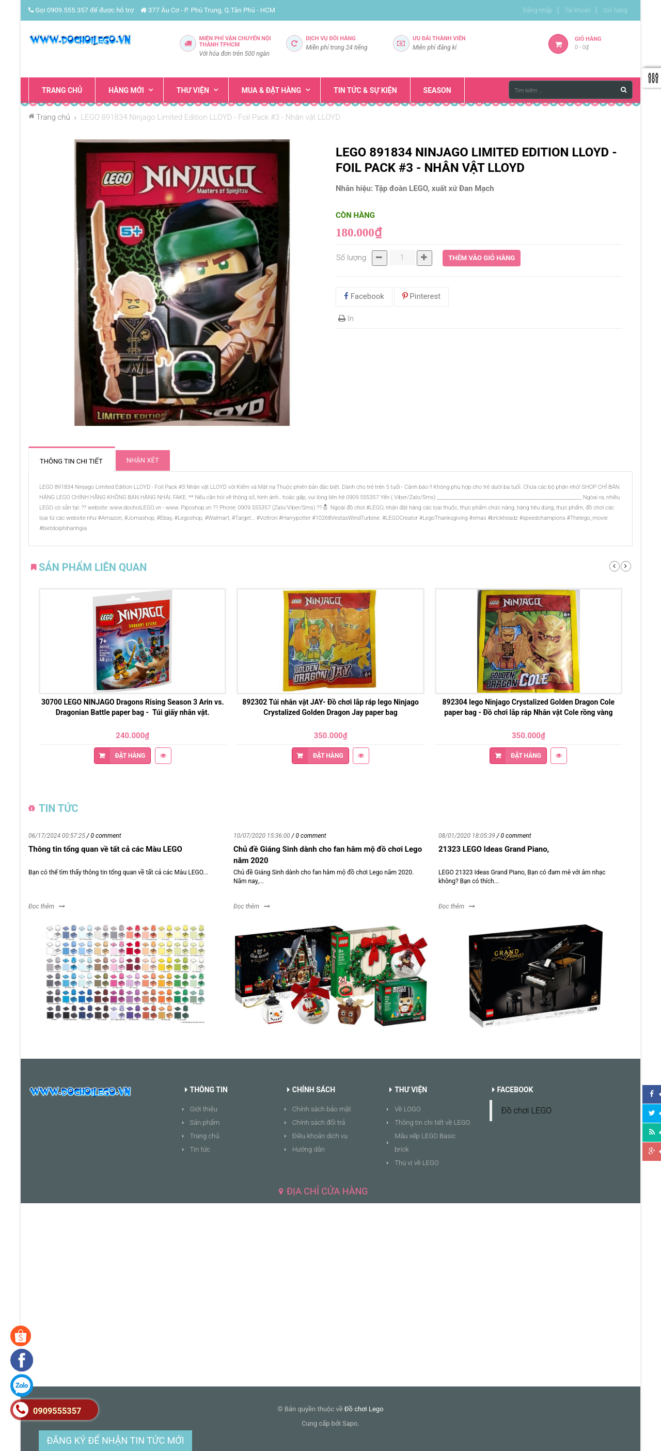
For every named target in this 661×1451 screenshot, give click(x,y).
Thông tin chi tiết (71, 461)
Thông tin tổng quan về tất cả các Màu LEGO (105, 849)
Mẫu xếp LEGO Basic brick (425, 1142)
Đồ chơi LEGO (526, 1110)
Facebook (364, 296)
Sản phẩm (205, 1122)
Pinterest (421, 296)
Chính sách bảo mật (321, 1109)
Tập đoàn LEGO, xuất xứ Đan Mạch (434, 188)
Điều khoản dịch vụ (320, 1136)
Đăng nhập (538, 10)
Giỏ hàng (615, 10)
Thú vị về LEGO (417, 1163)
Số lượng (351, 257)
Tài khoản (578, 10)
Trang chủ (204, 1136)
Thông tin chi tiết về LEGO (432, 1122)
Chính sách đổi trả (318, 1122)
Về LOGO (408, 1109)
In (346, 318)
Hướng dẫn (308, 1149)
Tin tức (200, 1149)
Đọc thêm (41, 906)
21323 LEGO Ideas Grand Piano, (493, 849)
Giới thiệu (203, 1109)
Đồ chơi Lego (364, 1409)
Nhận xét (143, 460)
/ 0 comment (104, 835)
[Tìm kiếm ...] (571, 90)
